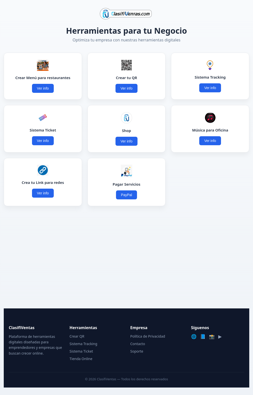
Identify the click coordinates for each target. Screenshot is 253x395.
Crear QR (77, 336)
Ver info (43, 88)
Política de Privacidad (147, 336)
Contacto (137, 343)
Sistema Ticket (81, 351)
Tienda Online (81, 358)
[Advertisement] (126, 258)
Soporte (136, 351)
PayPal (126, 195)
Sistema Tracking (83, 343)
